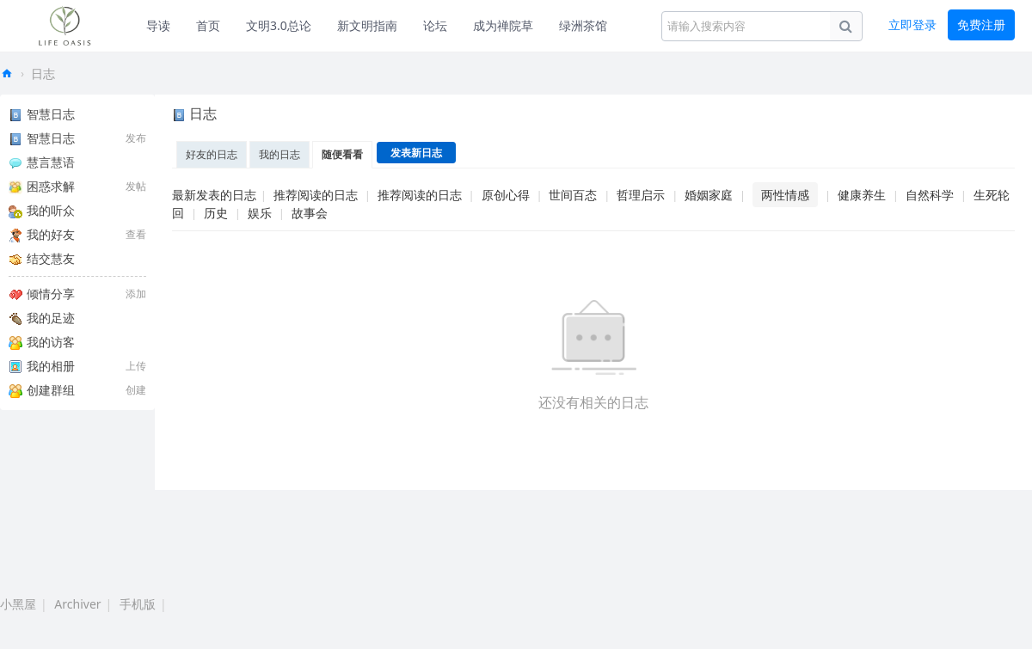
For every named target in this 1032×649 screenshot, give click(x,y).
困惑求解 (42, 186)
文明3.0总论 (278, 25)
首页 (208, 25)
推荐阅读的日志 (315, 195)
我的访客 (42, 342)
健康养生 (862, 195)
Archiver (77, 604)
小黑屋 (18, 604)
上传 (136, 365)
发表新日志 (416, 152)
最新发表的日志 (214, 195)
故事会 (310, 213)
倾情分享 (42, 293)
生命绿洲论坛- (7, 73)
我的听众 (42, 210)
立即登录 (912, 24)
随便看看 (342, 154)
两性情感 (785, 195)
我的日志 (279, 154)
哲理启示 (641, 195)
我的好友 (42, 234)
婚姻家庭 (709, 195)
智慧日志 (42, 114)
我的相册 (42, 366)
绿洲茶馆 (583, 25)
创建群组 (42, 390)
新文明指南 (367, 25)
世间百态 (573, 195)
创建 (136, 390)
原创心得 (506, 195)
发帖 (136, 186)
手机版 (138, 604)
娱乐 (260, 213)
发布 (136, 138)
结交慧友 (42, 258)
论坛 (435, 25)
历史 (216, 213)
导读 (158, 25)
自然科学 (930, 195)
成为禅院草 (503, 25)
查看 (136, 234)
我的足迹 (42, 317)
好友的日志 (211, 154)
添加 (136, 293)
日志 (43, 73)
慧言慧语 (42, 162)
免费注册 (981, 24)
